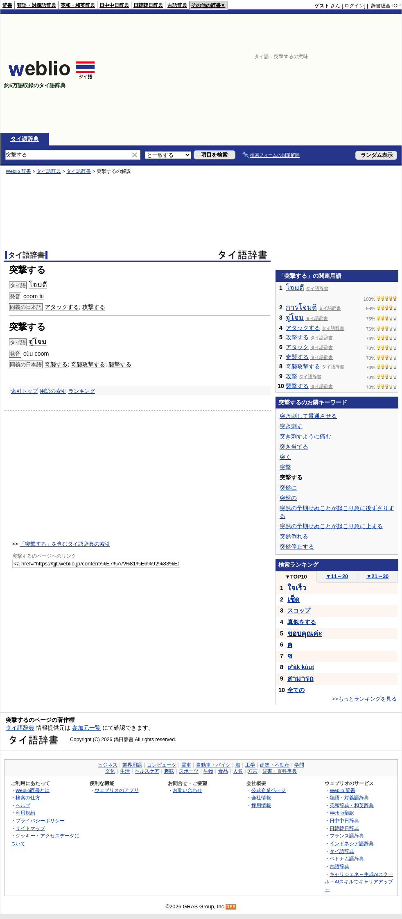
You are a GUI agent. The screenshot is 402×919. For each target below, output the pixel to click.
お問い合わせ (187, 790)
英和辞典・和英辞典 (352, 805)
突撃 (285, 467)
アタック (297, 347)
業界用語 (132, 764)
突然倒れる (294, 536)
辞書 (7, 5)
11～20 (337, 576)
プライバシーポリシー (40, 820)
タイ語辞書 (78, 171)
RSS (231, 907)
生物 (208, 771)
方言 (252, 771)
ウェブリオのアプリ (117, 790)
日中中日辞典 (114, 5)
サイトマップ (30, 828)
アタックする (62, 307)
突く (285, 457)
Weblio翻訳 (342, 812)
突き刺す (291, 426)
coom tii (33, 296)
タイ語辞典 (24, 139)
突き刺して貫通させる (308, 416)
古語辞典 (177, 5)
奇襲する (56, 364)
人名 (238, 771)
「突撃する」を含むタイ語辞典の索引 (65, 544)
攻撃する (93, 307)
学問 (299, 764)
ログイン (354, 6)
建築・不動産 (274, 764)
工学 (250, 764)
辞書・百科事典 (279, 771)
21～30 (377, 576)
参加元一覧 (86, 727)
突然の (288, 498)
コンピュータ (161, 764)
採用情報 (261, 805)
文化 (110, 771)
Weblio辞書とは (33, 790)
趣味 (169, 771)
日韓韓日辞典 (148, 5)
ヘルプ (23, 805)
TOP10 (296, 577)
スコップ (298, 610)
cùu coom (36, 353)
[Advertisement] (303, 73)
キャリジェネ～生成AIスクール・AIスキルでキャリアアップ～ (359, 881)
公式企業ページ (268, 790)
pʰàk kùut (300, 667)
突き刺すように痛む (305, 436)
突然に (288, 487)
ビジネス (107, 764)
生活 (125, 771)
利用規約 (25, 812)
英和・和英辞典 (78, 5)
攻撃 (291, 376)
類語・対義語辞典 (36, 5)
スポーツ (189, 771)
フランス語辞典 (347, 835)
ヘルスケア (147, 771)
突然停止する (297, 546)
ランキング (81, 391)
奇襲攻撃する (88, 364)
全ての (296, 690)
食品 (223, 771)
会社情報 (261, 797)
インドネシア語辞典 (352, 843)
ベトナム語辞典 (347, 858)
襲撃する (119, 364)
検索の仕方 (28, 797)
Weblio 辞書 (18, 171)
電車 (186, 764)
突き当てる (294, 446)
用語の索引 (53, 391)
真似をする (301, 622)
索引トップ (24, 391)
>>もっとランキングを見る (364, 699)
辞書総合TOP (386, 6)
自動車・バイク (213, 764)
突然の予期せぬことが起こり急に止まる (331, 526)
